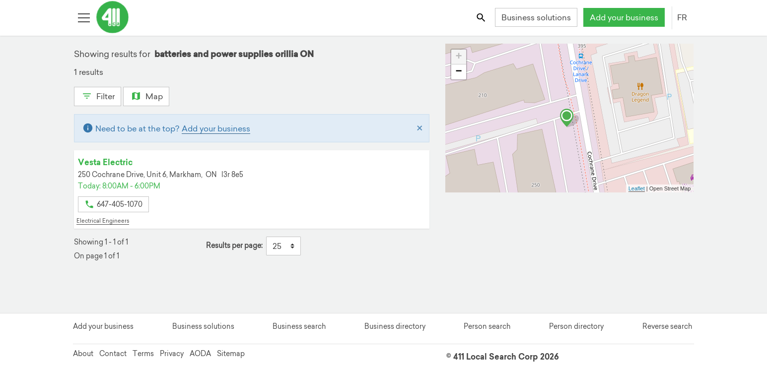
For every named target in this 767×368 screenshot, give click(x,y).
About (83, 353)
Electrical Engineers (102, 220)
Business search (299, 326)
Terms (143, 353)
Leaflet (636, 188)
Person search (487, 326)
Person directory (576, 326)
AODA (200, 353)
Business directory (394, 326)
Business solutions (536, 17)
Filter (97, 95)
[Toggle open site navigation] (83, 17)
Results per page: (234, 246)
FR (682, 17)
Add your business (624, 17)
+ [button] (458, 57)
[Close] (420, 128)
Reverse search (667, 326)
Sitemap (231, 353)
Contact (113, 353)
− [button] (458, 71)
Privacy (172, 353)
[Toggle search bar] (481, 17)
